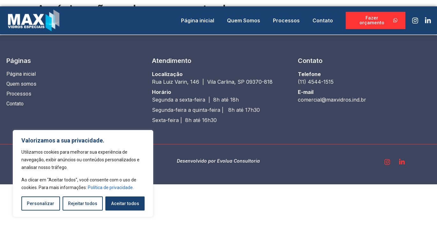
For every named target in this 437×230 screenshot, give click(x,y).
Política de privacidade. (111, 187)
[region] (83, 173)
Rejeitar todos (82, 203)
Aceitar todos (125, 203)
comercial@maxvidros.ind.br (332, 99)
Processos (286, 20)
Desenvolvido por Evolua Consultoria (218, 161)
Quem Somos (243, 20)
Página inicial (197, 20)
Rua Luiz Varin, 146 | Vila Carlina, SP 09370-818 (212, 82)
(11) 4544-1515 (316, 82)
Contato (323, 20)
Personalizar (40, 203)
